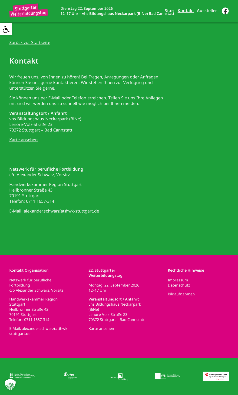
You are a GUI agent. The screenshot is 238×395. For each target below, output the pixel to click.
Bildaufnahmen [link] (181, 294)
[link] (6, 29)
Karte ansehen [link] (23, 139)
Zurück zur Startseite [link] (29, 42)
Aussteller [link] (207, 10)
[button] (10, 385)
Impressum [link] (178, 280)
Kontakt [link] (186, 10)
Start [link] (170, 10)
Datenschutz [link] (179, 285)
